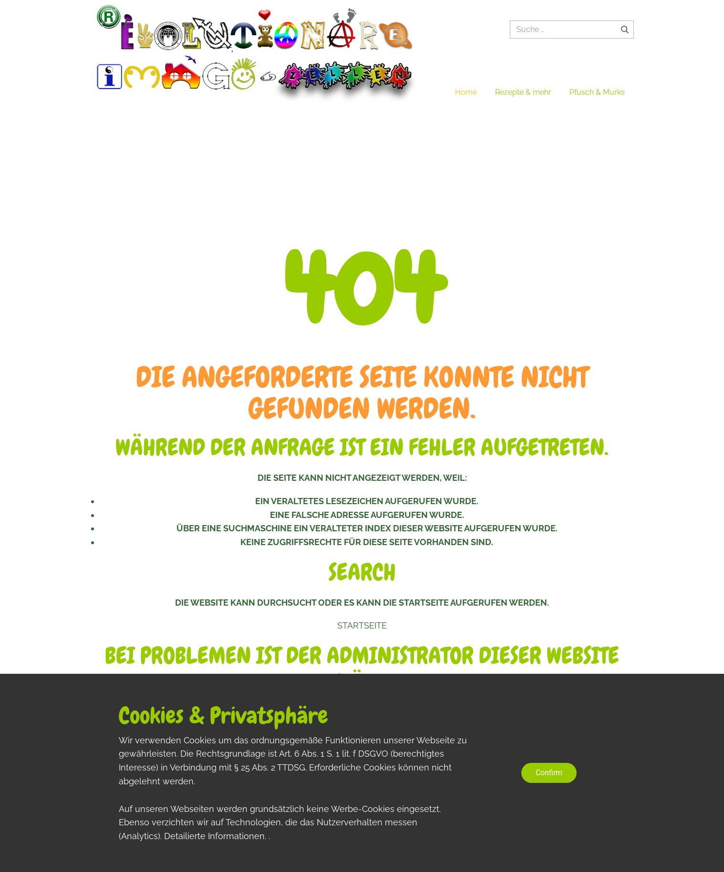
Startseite (362, 625)
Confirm (549, 772)
